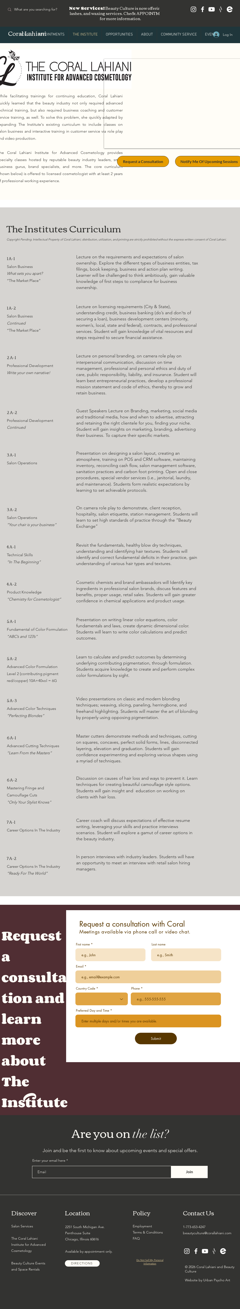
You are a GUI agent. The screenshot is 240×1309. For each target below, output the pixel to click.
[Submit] (156, 1038)
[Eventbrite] (229, 9)
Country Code (85, 988)
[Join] (189, 1172)
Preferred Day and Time (92, 1010)
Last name (159, 944)
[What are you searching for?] (39, 9)
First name (83, 944)
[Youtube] (211, 9)
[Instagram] (193, 9)
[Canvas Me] (220, 9)
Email (80, 966)
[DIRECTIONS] (82, 1263)
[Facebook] (202, 9)
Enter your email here (48, 1160)
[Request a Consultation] (143, 161)
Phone (135, 988)
